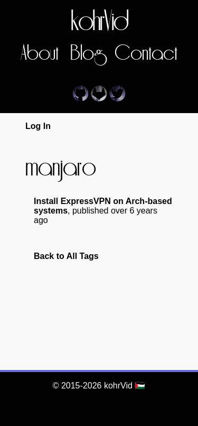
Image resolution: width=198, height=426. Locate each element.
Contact (146, 53)
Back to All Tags (66, 256)
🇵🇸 (140, 385)
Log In (38, 126)
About (40, 53)
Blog (86, 53)
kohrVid (99, 22)
